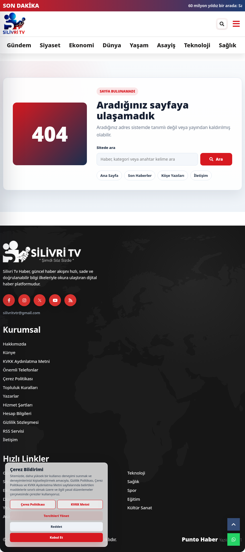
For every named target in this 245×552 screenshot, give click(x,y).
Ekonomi (81, 45)
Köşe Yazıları (172, 175)
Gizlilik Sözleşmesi (20, 422)
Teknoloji (197, 45)
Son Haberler (140, 175)
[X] (40, 300)
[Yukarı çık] (233, 524)
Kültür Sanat (139, 507)
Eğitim (133, 499)
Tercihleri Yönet (56, 516)
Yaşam (139, 45)
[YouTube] (55, 300)
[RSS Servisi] (70, 300)
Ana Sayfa (109, 175)
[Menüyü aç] (236, 24)
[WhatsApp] (233, 539)
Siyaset (50, 45)
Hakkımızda (14, 344)
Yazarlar (11, 396)
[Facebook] (9, 300)
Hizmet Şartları (17, 405)
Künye (9, 352)
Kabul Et (56, 537)
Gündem (19, 45)
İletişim (201, 175)
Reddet (56, 526)
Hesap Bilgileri (17, 413)
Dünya (112, 45)
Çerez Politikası (18, 378)
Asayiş (166, 45)
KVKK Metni (80, 504)
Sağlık (227, 45)
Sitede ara (106, 147)
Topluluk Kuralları (20, 387)
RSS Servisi (13, 431)
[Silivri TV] (108, 24)
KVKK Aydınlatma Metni (26, 361)
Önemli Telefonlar (20, 370)
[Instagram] (24, 300)
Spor (131, 490)
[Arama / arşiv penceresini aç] (222, 24)
